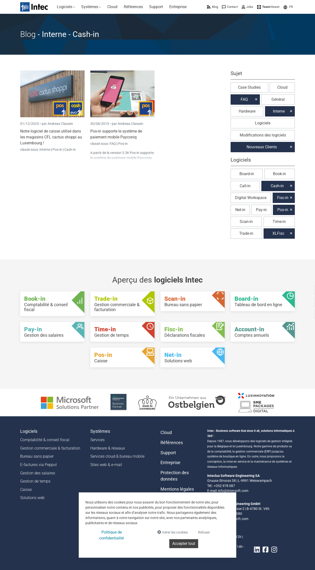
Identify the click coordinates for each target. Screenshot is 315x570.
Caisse (26, 489)
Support (168, 452)
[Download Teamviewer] (268, 6)
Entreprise (170, 462)
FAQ (113, 144)
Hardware (247, 111)
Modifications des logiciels (263, 135)
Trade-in (246, 233)
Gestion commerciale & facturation (50, 448)
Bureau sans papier (37, 456)
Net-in (240, 209)
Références (171, 442)
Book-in (279, 173)
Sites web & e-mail (106, 464)
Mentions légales (177, 489)
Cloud (282, 87)
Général (278, 99)
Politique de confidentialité (111, 535)
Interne (45, 149)
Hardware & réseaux (107, 448)
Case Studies (249, 87)
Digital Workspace (251, 197)
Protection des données (174, 476)
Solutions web (32, 497)
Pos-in (57, 149)
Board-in (246, 173)
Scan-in (246, 221)
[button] (288, 6)
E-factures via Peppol (38, 464)
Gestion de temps (35, 481)
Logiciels (262, 123)
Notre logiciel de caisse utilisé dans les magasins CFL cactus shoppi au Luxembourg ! (51, 137)
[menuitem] (66, 7)
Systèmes (100, 431)
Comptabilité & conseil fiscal (44, 439)
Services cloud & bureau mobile (117, 456)
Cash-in (70, 149)
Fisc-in (282, 197)
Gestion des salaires (37, 473)
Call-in (245, 186)
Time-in (279, 221)
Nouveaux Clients (262, 147)
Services (97, 439)
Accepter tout (183, 543)
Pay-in (261, 209)
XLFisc (278, 233)
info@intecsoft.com (233, 491)
